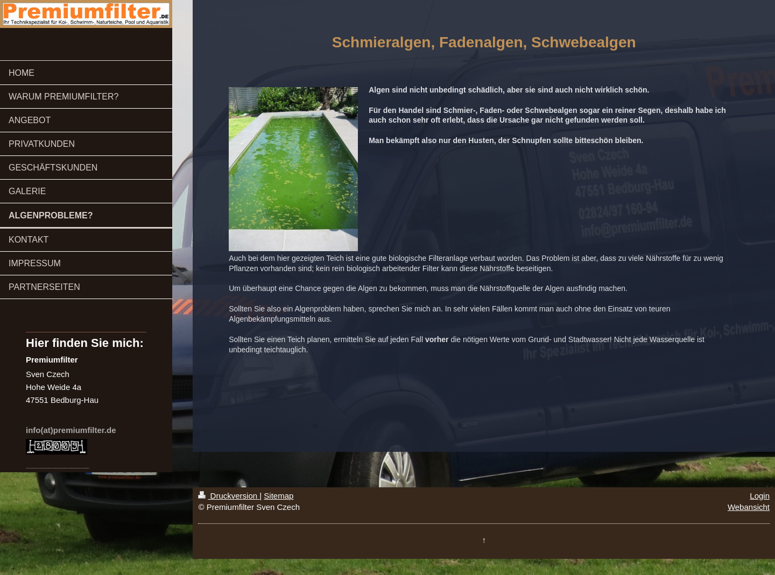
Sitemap (278, 495)
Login (760, 495)
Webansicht (749, 507)
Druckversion (228, 495)
